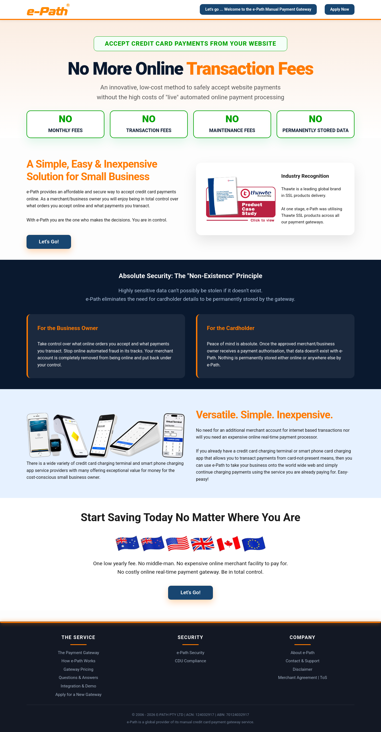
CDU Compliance (190, 660)
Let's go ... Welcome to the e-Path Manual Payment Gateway (258, 9)
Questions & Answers (78, 677)
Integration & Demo (78, 686)
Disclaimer (302, 669)
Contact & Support (303, 660)
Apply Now (339, 9)
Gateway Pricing (78, 669)
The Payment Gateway (78, 652)
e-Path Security (190, 652)
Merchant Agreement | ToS (302, 677)
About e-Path (303, 652)
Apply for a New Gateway (78, 694)
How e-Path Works (78, 660)
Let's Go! (49, 241)
